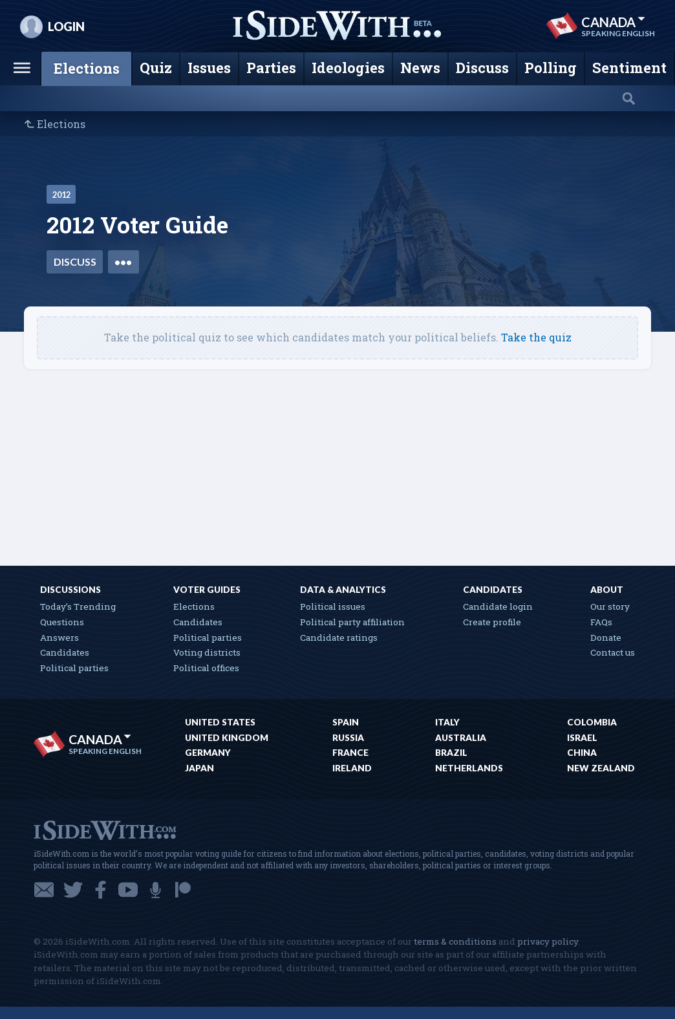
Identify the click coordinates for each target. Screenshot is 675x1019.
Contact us (612, 652)
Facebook (100, 889)
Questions (62, 622)
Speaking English (618, 34)
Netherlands (469, 768)
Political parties (74, 668)
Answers (59, 637)
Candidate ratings (339, 637)
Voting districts (207, 652)
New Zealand (601, 768)
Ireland (352, 768)
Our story (610, 606)
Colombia (592, 722)
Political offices (206, 668)
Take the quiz (536, 337)
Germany (208, 752)
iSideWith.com (104, 829)
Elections (61, 124)
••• (123, 261)
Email (44, 889)
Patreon (183, 889)
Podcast (155, 889)
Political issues (332, 606)
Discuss (75, 261)
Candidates (64, 652)
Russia (348, 738)
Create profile (492, 622)
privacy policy (547, 941)
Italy (447, 722)
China (582, 752)
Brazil (451, 752)
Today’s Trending (78, 606)
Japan (199, 768)
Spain (345, 722)
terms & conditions (455, 941)
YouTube (128, 889)
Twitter (73, 889)
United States (220, 722)
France (350, 752)
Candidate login (498, 606)
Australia (460, 738)
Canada (613, 22)
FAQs (601, 622)
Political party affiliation (352, 622)
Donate (605, 637)
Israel (582, 738)
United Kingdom (226, 738)
